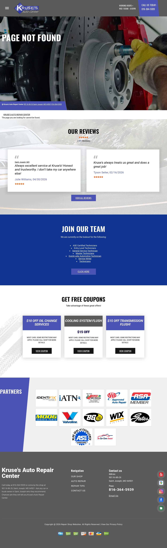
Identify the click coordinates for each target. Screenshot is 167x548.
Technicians (85, 261)
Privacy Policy (116, 524)
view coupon (42, 350)
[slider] (83, 137)
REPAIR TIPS (78, 486)
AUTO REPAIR (78, 481)
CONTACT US (78, 490)
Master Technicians (85, 253)
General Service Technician (85, 251)
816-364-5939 (148, 9)
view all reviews (83, 198)
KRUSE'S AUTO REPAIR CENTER (17, 115)
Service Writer (85, 258)
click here (83, 271)
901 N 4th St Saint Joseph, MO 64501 (37, 104)
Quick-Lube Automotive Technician (85, 256)
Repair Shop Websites (71, 524)
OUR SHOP (77, 476)
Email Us (113, 496)
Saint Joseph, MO (22, 162)
